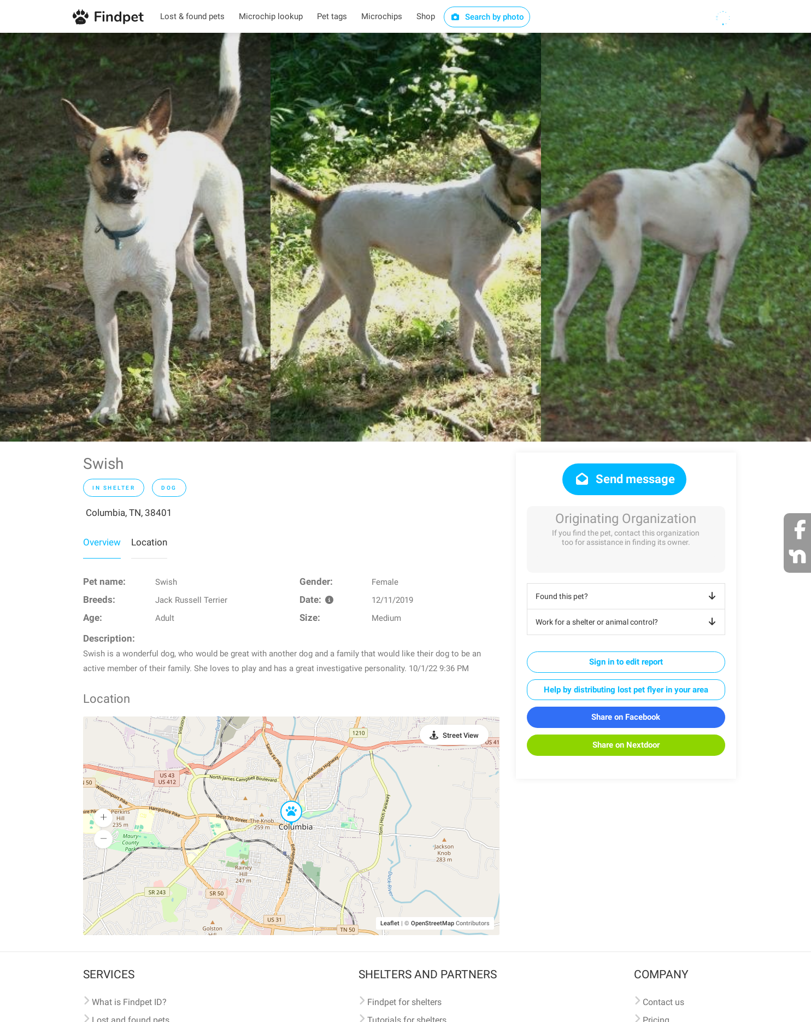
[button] (283, 801)
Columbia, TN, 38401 (129, 512)
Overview (102, 542)
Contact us (663, 1002)
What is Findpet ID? (129, 1002)
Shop (425, 16)
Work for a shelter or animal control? (628, 622)
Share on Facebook (625, 717)
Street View (461, 735)
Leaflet (389, 923)
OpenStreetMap (432, 923)
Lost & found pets (192, 16)
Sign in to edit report (626, 662)
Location (149, 542)
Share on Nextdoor (626, 745)
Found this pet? (628, 596)
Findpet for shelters (404, 1002)
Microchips (381, 16)
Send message (624, 479)
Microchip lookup (271, 16)
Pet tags (332, 16)
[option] (135, 237)
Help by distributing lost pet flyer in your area (626, 690)
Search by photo (487, 17)
